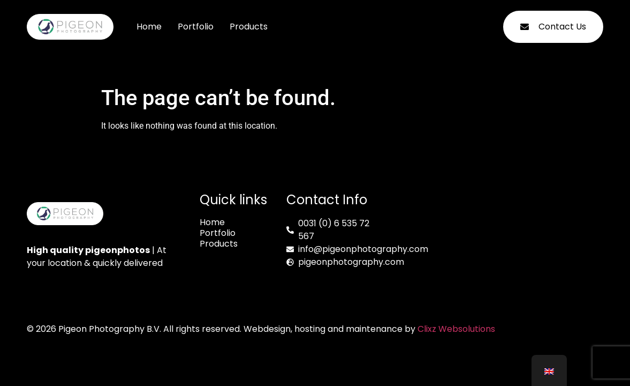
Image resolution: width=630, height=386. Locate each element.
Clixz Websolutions (456, 329)
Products (249, 26)
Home (149, 26)
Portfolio (196, 26)
